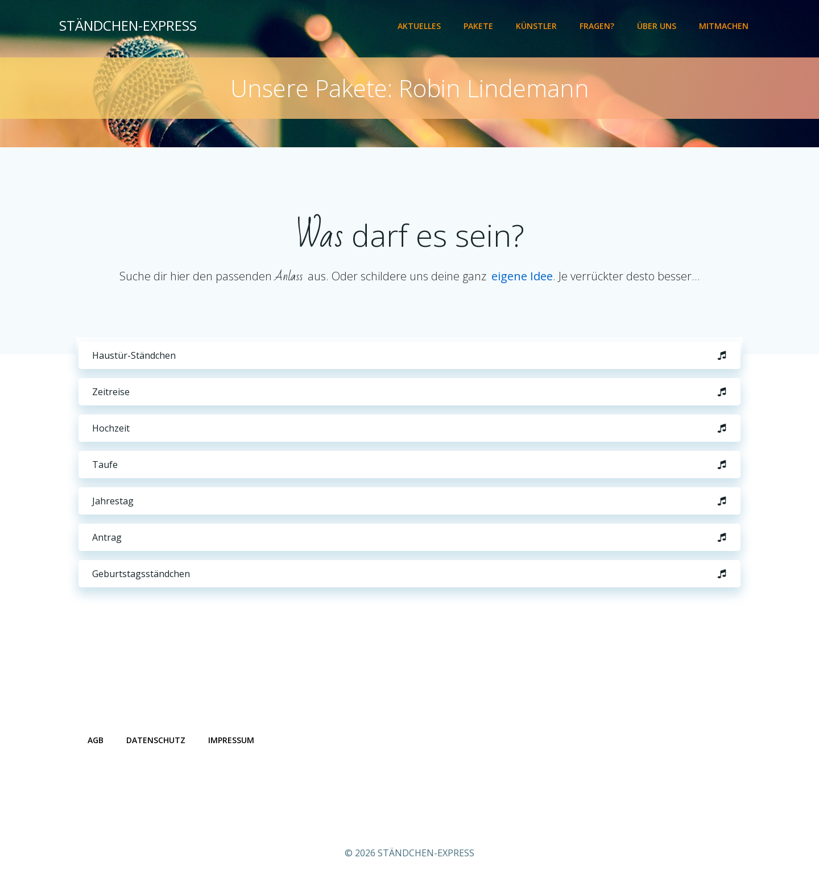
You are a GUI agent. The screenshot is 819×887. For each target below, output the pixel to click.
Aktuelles (419, 25)
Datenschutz (155, 740)
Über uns (656, 25)
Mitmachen (723, 25)
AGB (96, 740)
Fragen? (597, 25)
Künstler (536, 25)
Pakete (478, 25)
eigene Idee (522, 276)
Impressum (231, 740)
